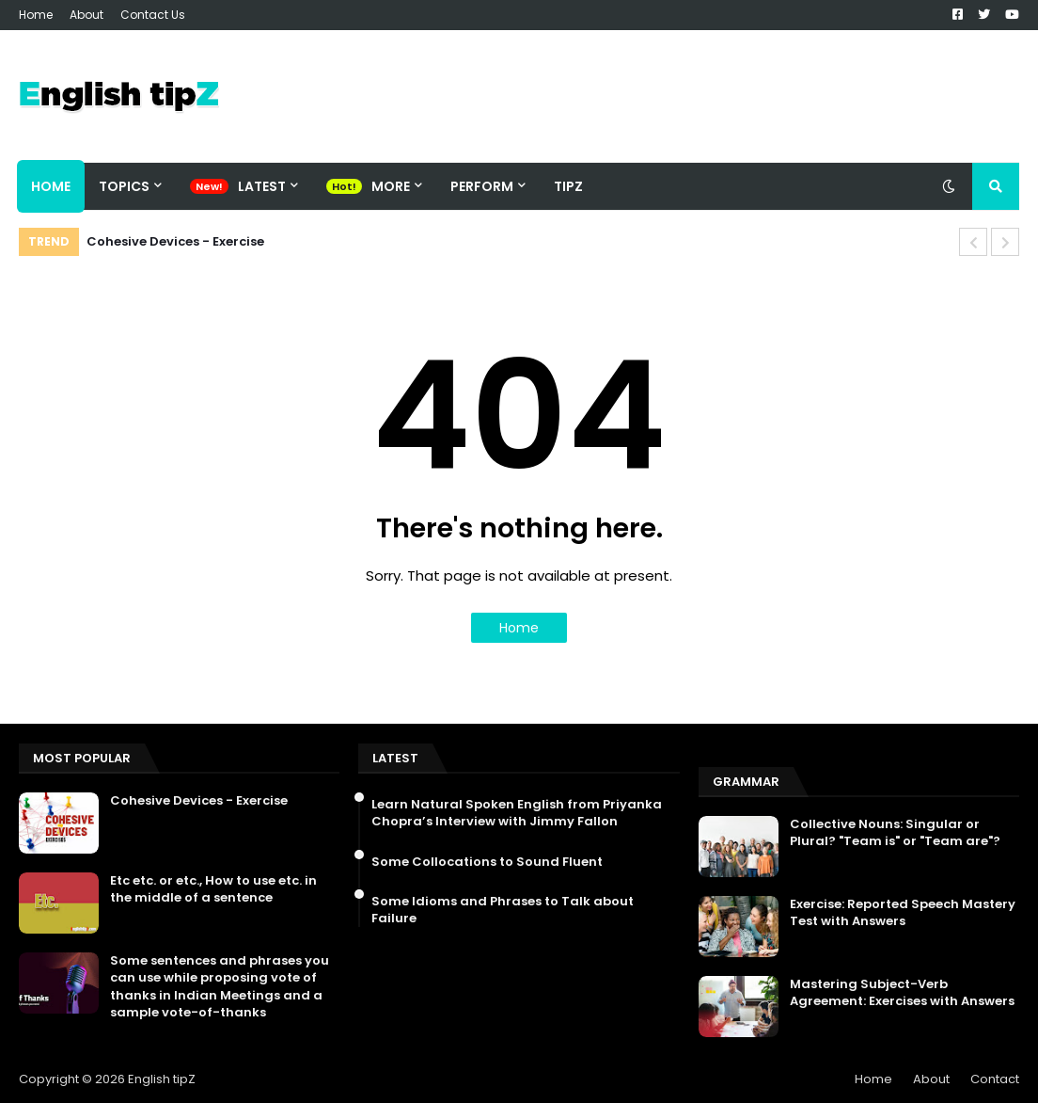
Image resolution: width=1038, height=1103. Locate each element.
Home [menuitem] (51, 186)
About (86, 15)
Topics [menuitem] (124, 186)
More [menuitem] (390, 186)
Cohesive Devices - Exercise (175, 241)
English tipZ (162, 1079)
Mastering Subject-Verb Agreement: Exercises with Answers (902, 993)
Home (36, 15)
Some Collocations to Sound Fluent (487, 862)
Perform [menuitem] (481, 186)
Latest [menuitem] (262, 186)
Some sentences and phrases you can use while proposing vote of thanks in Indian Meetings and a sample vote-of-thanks (219, 986)
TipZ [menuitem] (568, 186)
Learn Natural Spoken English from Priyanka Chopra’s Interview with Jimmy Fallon (516, 813)
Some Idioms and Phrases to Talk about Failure (502, 910)
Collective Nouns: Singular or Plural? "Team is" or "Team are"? (895, 833)
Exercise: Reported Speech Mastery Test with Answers (902, 913)
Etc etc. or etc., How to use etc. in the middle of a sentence (213, 889)
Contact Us (152, 15)
